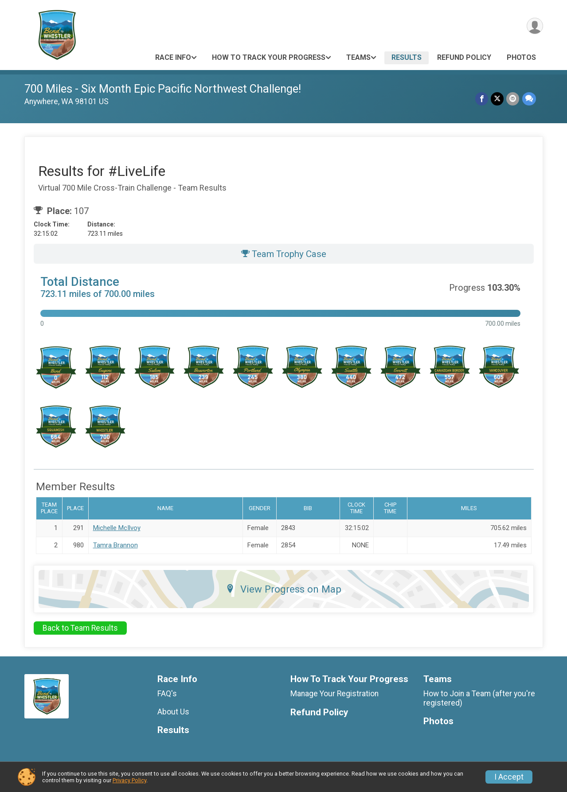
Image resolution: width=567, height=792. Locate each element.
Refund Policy (464, 57)
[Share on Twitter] (497, 98)
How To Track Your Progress (268, 57)
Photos (521, 57)
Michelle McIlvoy (117, 528)
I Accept (509, 776)
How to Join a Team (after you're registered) (479, 698)
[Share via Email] (513, 98)
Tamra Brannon (115, 545)
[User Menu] (535, 26)
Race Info (173, 57)
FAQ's (167, 693)
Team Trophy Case (283, 254)
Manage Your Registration (334, 693)
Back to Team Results (80, 628)
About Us (173, 711)
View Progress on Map (283, 589)
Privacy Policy (129, 780)
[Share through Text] (529, 98)
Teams (358, 57)
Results (406, 57)
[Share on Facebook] (482, 98)
